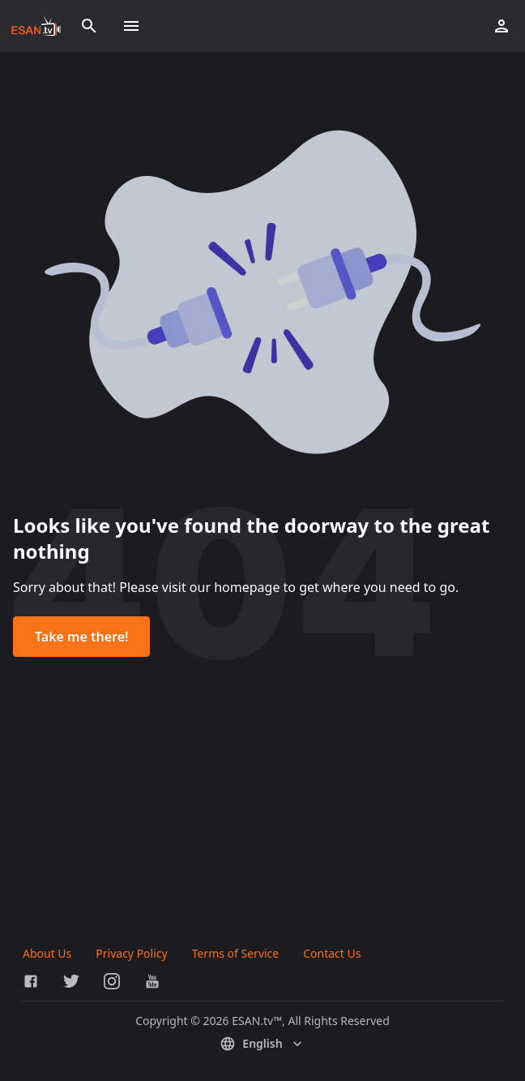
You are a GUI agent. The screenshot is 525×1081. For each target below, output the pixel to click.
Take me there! (81, 637)
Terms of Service (236, 953)
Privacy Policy (131, 953)
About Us (47, 953)
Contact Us (332, 953)
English (262, 1044)
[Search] (89, 26)
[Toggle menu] (131, 26)
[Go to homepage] (36, 25)
